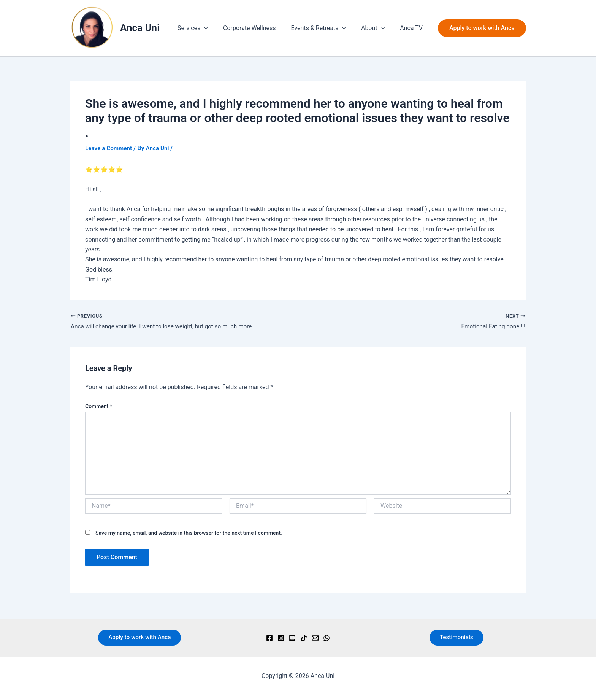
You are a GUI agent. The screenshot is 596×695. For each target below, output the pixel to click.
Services (206, 28)
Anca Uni (140, 27)
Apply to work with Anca (139, 637)
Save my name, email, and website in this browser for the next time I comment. (188, 534)
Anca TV (412, 28)
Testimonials (456, 637)
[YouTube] (292, 638)
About (377, 28)
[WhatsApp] (326, 638)
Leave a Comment (109, 148)
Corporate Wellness (260, 28)
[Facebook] (269, 638)
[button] (218, 28)
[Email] (315, 638)
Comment (98, 407)
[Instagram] (280, 638)
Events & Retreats (326, 28)
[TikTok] (303, 638)
